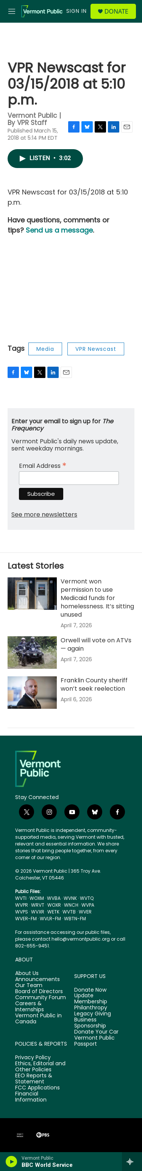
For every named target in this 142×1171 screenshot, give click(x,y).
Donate (116, 11)
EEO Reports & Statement (33, 1079)
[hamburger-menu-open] (11, 11)
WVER (85, 912)
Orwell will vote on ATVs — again (96, 644)
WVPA (87, 905)
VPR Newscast (95, 349)
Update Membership (90, 999)
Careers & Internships (29, 1007)
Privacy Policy (33, 1058)
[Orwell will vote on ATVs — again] (32, 652)
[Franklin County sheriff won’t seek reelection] (32, 692)
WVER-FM (26, 918)
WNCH (71, 905)
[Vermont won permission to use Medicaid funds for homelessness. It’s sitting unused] (32, 593)
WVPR (21, 905)
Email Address (43, 465)
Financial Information (31, 1097)
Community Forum (40, 998)
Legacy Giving (92, 1014)
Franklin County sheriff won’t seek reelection (94, 684)
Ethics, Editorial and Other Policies (40, 1067)
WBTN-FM (75, 918)
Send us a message (59, 230)
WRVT (37, 905)
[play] (11, 1161)
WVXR (37, 912)
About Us (27, 973)
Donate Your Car (96, 1032)
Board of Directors (39, 992)
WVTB (69, 912)
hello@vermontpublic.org (80, 939)
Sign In (76, 11)
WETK (53, 912)
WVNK (70, 898)
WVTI (21, 898)
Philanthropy (90, 1008)
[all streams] (132, 1161)
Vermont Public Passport (94, 1041)
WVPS (21, 912)
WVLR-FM (50, 918)
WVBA (54, 898)
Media (45, 349)
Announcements (37, 980)
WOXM (37, 898)
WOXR (54, 905)
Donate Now (90, 990)
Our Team (28, 986)
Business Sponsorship (90, 1023)
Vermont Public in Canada (38, 1019)
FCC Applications (37, 1088)
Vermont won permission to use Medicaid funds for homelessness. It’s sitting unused (97, 598)
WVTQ (87, 898)
